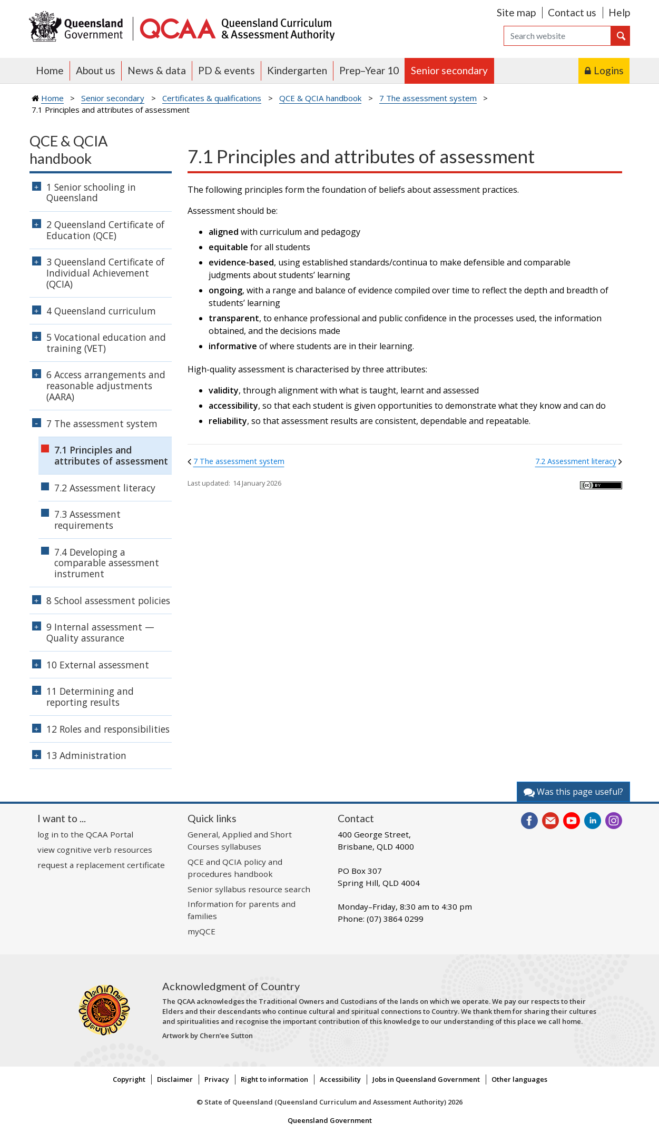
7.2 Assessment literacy (575, 461)
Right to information (274, 1079)
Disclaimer (175, 1079)
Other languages (519, 1079)
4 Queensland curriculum (101, 310)
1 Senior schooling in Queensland (91, 192)
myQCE (201, 931)
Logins (609, 70)
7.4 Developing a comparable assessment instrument (106, 563)
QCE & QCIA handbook (320, 98)
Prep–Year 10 (369, 70)
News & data (156, 70)
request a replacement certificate (101, 865)
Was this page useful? (573, 791)
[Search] (557, 36)
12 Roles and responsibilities (108, 729)
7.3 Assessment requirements (87, 519)
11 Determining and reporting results (90, 696)
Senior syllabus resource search (249, 889)
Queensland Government (330, 1120)
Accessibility (340, 1079)
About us (95, 70)
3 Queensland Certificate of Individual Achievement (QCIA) (105, 272)
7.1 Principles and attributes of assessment (111, 455)
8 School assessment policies (108, 600)
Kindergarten (297, 70)
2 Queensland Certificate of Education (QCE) (105, 230)
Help (619, 12)
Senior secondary (449, 70)
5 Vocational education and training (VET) (106, 342)
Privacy (216, 1079)
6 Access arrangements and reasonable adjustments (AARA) (105, 385)
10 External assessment (97, 664)
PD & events (226, 70)
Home (50, 70)
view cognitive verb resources (94, 849)
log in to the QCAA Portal (85, 834)
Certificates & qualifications (211, 98)
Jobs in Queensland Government (426, 1079)
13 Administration (86, 755)
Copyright (129, 1079)
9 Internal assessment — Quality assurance (100, 632)
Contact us (572, 12)
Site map (516, 12)
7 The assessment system (428, 98)
